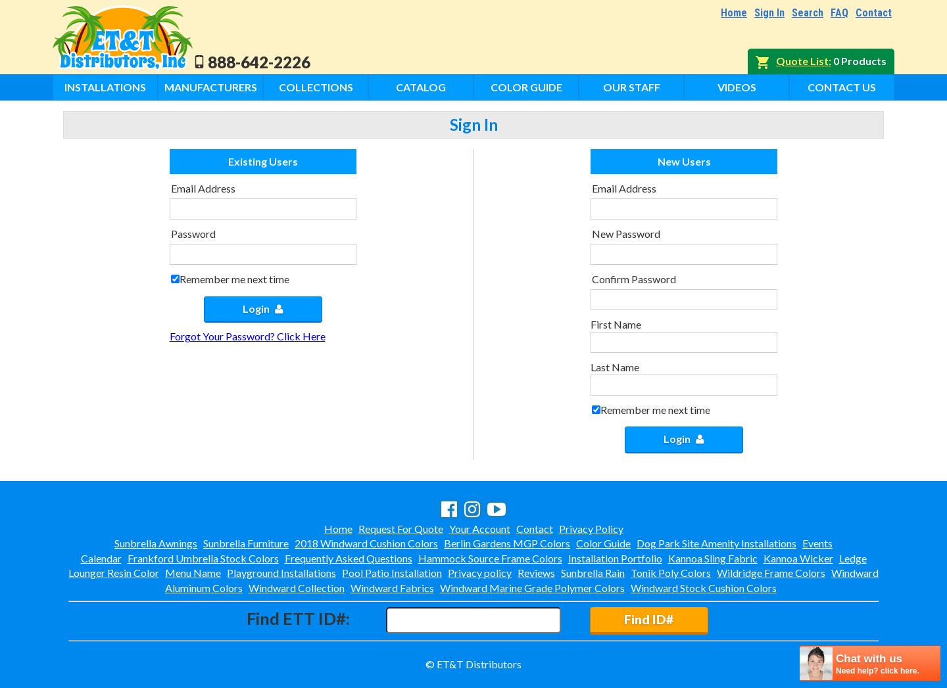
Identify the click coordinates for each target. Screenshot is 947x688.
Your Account (479, 528)
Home (734, 13)
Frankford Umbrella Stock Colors (203, 558)
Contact (874, 13)
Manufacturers (210, 87)
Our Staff (631, 87)
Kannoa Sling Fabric (713, 558)
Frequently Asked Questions (348, 558)
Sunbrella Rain (593, 572)
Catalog (421, 87)
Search (807, 13)
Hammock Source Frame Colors (490, 558)
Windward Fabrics (392, 588)
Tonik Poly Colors (671, 572)
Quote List (802, 61)
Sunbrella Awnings (155, 543)
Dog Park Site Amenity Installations (716, 543)
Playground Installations (281, 572)
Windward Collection (297, 588)
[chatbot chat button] (870, 663)
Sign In (769, 13)
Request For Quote (400, 528)
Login (263, 308)
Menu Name (193, 572)
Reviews (536, 572)
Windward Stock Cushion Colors (704, 588)
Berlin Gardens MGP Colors (507, 543)
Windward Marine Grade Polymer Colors (532, 588)
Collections (316, 87)
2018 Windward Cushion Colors (366, 543)
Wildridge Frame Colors (771, 572)
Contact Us (842, 87)
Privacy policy (480, 572)
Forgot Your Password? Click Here (248, 336)
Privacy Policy (591, 528)
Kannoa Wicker (798, 558)
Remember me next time (234, 279)
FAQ (839, 13)
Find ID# (648, 619)
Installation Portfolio (615, 558)
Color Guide (526, 87)
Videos (736, 87)
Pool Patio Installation (392, 572)
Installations (105, 87)
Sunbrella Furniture (246, 543)
